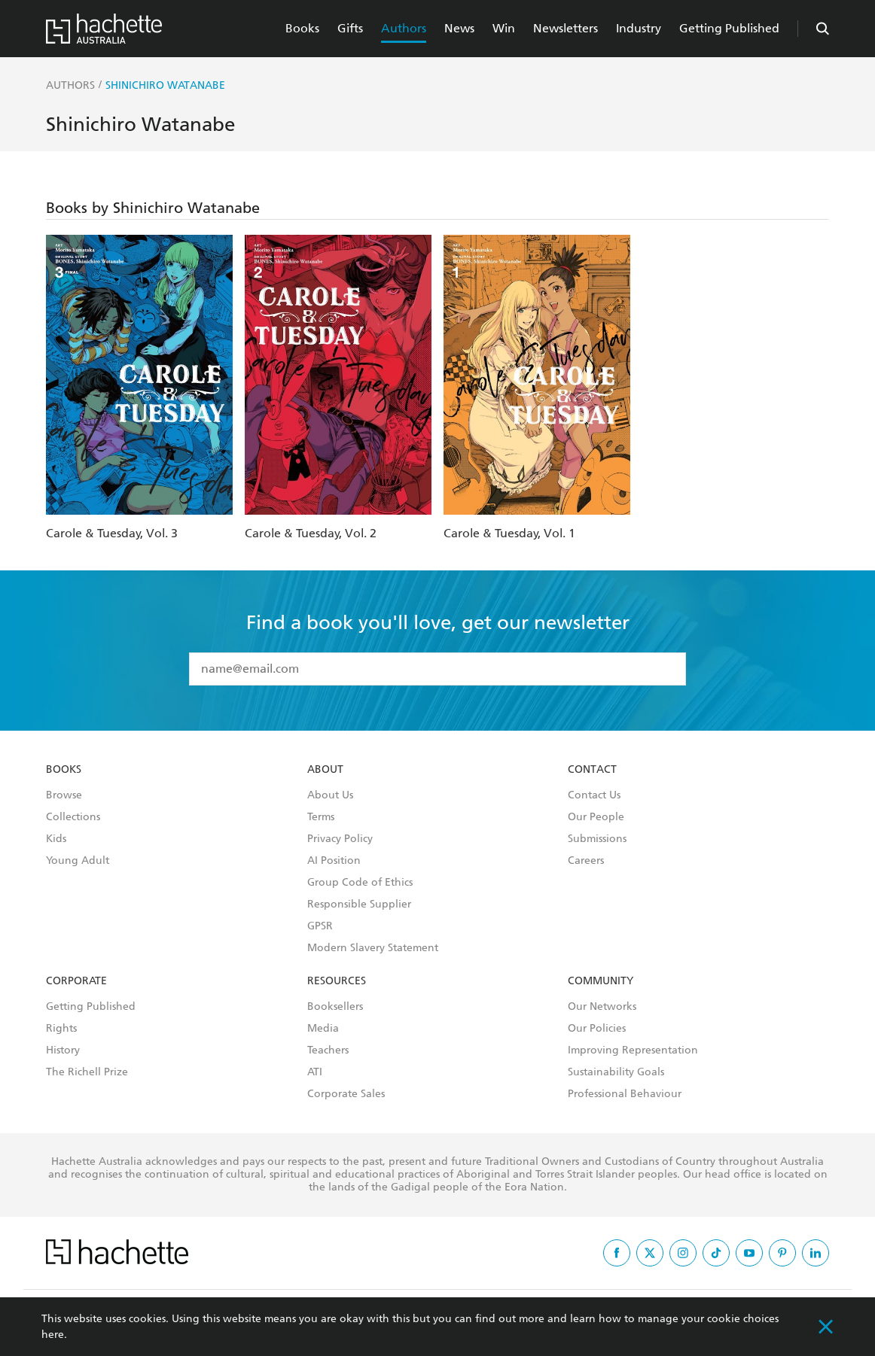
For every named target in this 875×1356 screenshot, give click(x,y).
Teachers (328, 1050)
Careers (586, 861)
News (459, 28)
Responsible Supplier (359, 904)
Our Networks (602, 1007)
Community (600, 981)
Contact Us (594, 795)
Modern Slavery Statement (372, 948)
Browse (64, 795)
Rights (61, 1028)
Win (503, 28)
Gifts (350, 28)
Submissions (597, 839)
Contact (592, 770)
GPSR (320, 926)
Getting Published (729, 28)
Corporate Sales (346, 1094)
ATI (314, 1072)
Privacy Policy (340, 839)
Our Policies (597, 1028)
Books (302, 28)
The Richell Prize (87, 1072)
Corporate (76, 981)
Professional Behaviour (624, 1094)
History (63, 1050)
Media (323, 1028)
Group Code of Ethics (360, 882)
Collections (73, 817)
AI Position (334, 861)
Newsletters (565, 28)
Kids (56, 839)
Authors (403, 28)
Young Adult (77, 861)
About (325, 770)
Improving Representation (633, 1050)
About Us (330, 795)
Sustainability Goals (616, 1072)
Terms (320, 817)
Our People (596, 817)
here (52, 1334)
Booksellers (335, 1007)
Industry (638, 28)
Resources (336, 981)
